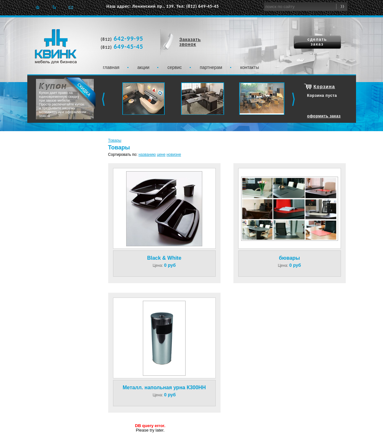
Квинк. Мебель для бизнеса (56, 46)
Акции (143, 67)
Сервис (174, 67)
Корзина (324, 86)
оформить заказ (324, 116)
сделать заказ (317, 41)
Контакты (249, 67)
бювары (289, 258)
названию (147, 154)
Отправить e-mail (71, 7)
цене (161, 154)
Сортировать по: (123, 154)
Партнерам (211, 67)
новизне (174, 154)
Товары (114, 140)
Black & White (164, 258)
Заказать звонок (190, 42)
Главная (37, 7)
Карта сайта (54, 7)
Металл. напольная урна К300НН (164, 387)
